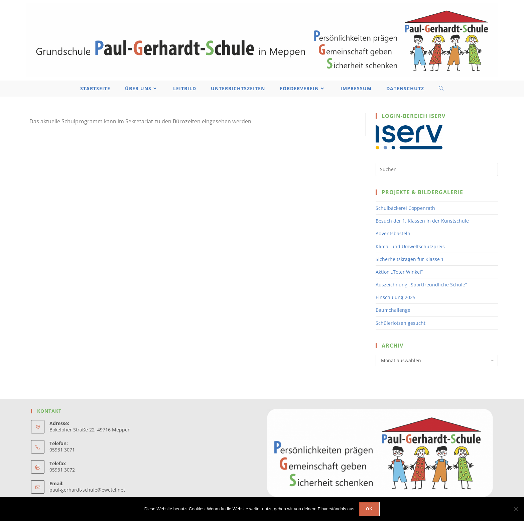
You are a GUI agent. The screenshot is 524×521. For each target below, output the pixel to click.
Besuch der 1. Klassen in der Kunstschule (422, 221)
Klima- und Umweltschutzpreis (410, 246)
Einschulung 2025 (395, 297)
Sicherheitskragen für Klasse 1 (410, 259)
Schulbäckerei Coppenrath (405, 208)
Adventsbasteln (393, 233)
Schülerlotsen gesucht (400, 323)
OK (369, 509)
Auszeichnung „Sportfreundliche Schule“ (421, 284)
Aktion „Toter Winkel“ (399, 272)
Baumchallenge (393, 310)
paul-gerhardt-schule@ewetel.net (87, 490)
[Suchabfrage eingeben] (437, 169)
